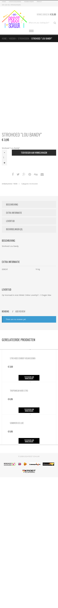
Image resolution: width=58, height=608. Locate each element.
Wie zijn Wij (6, 5)
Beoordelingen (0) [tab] (14, 229)
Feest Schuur (34, 456)
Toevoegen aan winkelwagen (34, 152)
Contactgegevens (15, 1)
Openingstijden (15, 5)
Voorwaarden (29, 1)
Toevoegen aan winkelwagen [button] (29, 378)
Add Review (20, 311)
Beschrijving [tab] (12, 204)
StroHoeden (23, 38)
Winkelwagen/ (46, 14)
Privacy (39, 1)
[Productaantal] (4, 157)
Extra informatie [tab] (14, 212)
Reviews (6, 311)
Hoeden (12, 38)
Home (4, 1)
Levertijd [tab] (10, 221)
